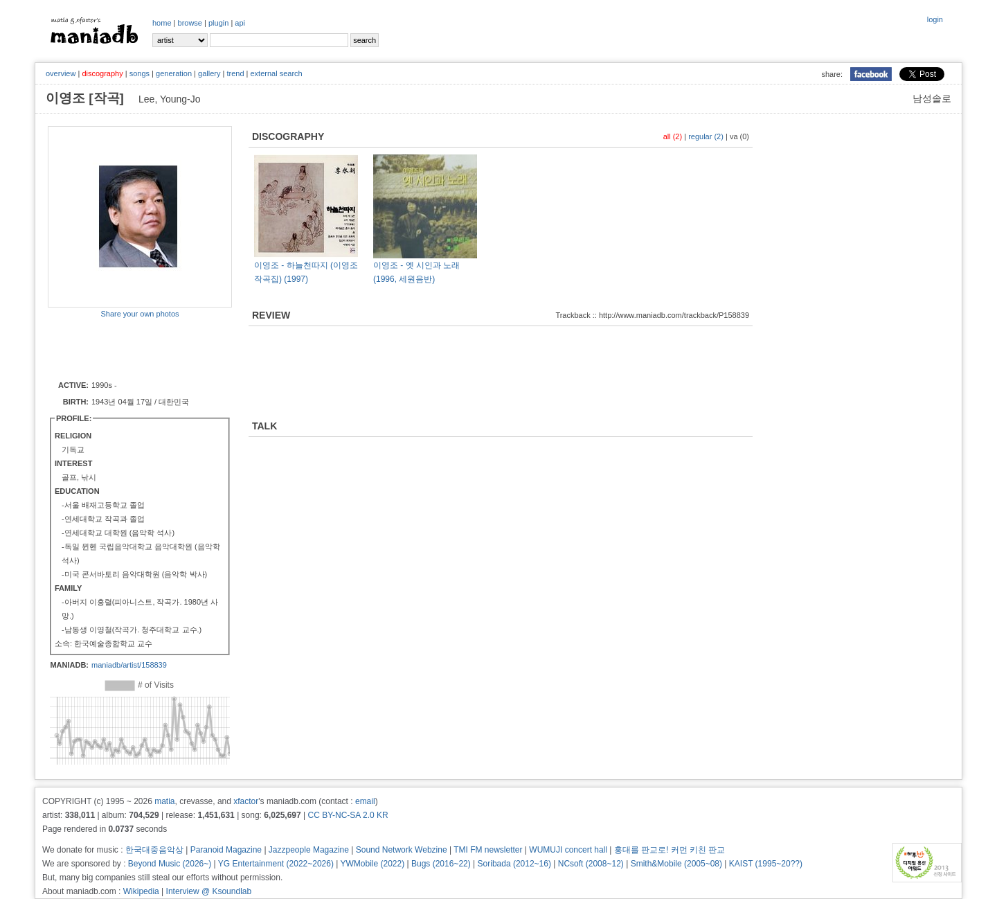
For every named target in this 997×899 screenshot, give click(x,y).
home (162, 23)
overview (60, 73)
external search (276, 73)
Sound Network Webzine (401, 850)
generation (174, 73)
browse (190, 23)
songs (139, 73)
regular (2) (706, 136)
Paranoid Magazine (226, 850)
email (365, 801)
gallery (209, 73)
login (935, 19)
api (240, 23)
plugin (218, 23)
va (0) (739, 136)
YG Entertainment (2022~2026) (276, 864)
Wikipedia (141, 891)
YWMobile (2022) (373, 864)
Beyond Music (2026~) (169, 864)
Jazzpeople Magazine (309, 850)
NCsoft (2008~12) (591, 864)
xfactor (245, 801)
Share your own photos (139, 314)
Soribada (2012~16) (514, 864)
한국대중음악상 (154, 850)
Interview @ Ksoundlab (209, 891)
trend (235, 73)
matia (164, 801)
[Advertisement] (129, 348)
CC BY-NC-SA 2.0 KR (347, 815)
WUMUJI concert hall (568, 850)
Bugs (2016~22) (441, 864)
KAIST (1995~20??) (765, 864)
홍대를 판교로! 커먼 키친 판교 (670, 850)
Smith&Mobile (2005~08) (676, 864)
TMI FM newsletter (487, 850)
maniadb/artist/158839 (129, 665)
